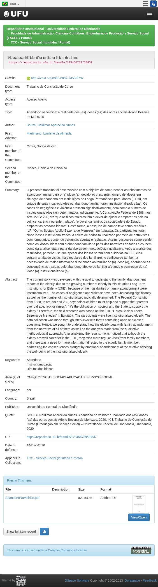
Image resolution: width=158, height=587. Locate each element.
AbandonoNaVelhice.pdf (22, 498)
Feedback (150, 580)
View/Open (138, 517)
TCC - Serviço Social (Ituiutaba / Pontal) (40, 42)
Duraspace (132, 580)
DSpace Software (77, 580)
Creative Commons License (67, 550)
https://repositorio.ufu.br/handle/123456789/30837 (62, 437)
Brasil (9, 4)
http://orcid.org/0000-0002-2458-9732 (57, 78)
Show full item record (21, 531)
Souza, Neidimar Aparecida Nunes (51, 125)
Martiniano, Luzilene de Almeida (49, 133)
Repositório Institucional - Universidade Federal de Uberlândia (53, 29)
